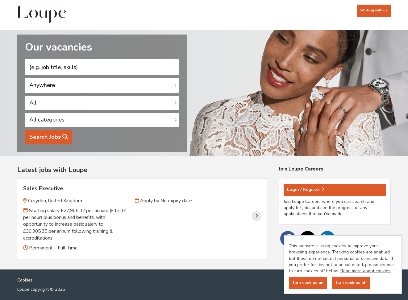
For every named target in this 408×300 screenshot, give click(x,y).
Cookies (25, 280)
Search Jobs (48, 137)
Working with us (373, 10)
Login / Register (305, 189)
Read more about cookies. (365, 271)
